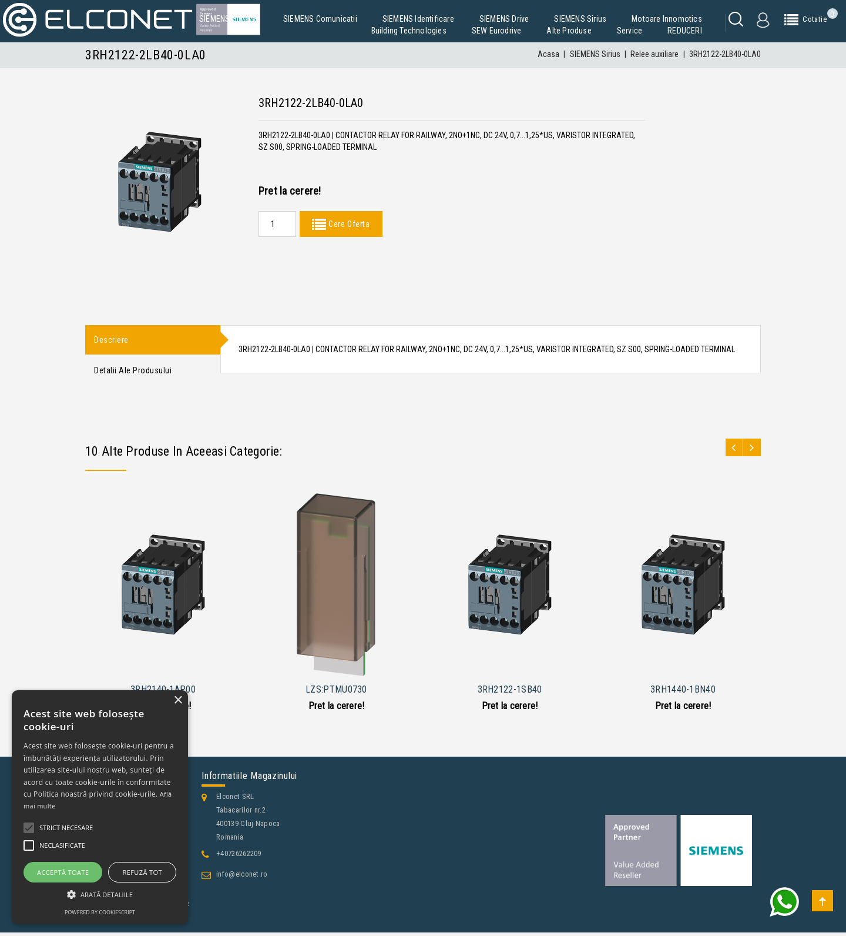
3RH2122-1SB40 (510, 692)
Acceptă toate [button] (63, 872)
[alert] (100, 807)
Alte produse (568, 30)
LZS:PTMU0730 (336, 692)
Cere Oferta (348, 224)
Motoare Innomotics (667, 19)
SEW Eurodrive (497, 30)
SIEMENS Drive (504, 19)
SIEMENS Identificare (418, 19)
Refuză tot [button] (142, 872)
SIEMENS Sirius (580, 19)
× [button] (177, 700)
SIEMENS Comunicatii (320, 19)
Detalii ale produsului (133, 372)
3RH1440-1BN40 (683, 692)
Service (629, 30)
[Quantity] (277, 224)
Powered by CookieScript (100, 912)
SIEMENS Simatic (228, 19)
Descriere (111, 340)
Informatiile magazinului (249, 779)
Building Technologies (408, 30)
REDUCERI (684, 30)
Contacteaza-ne (120, 925)
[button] (100, 894)
